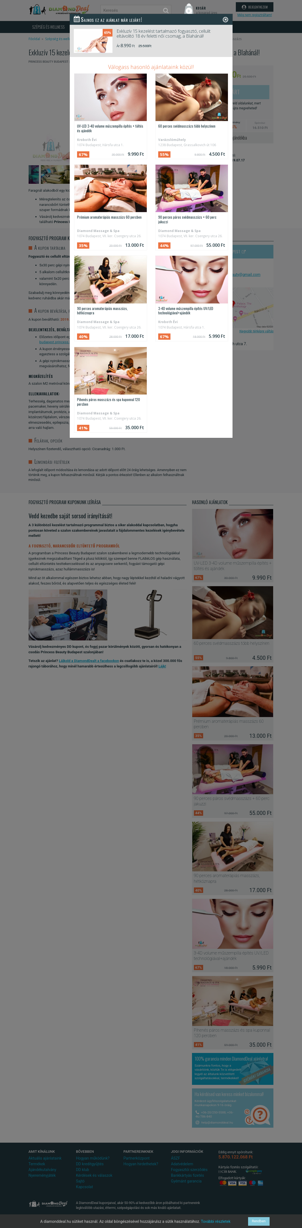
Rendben (259, 1221)
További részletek (216, 1221)
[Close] (225, 19)
